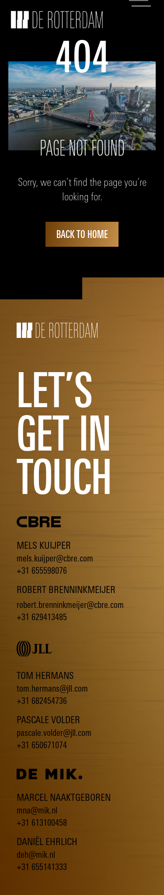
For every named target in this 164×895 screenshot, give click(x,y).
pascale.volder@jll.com (54, 732)
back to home (82, 234)
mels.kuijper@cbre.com (55, 558)
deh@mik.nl (36, 854)
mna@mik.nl (37, 810)
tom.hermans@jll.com (52, 688)
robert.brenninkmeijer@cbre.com (70, 604)
